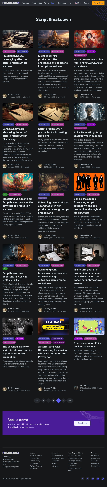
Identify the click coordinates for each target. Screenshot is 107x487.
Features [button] (26, 3)
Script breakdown (9, 52)
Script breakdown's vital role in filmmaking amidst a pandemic (88, 64)
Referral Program (57, 455)
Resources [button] (63, 3)
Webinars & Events (58, 458)
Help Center (95, 455)
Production (91, 52)
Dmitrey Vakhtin (14, 96)
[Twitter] (82, 478)
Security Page (95, 466)
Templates (55, 461)
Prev (37, 400)
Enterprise (55, 466)
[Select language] (78, 3)
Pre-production (22, 52)
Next (69, 400)
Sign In (86, 3)
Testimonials (37, 3)
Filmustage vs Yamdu (75, 458)
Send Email (94, 461)
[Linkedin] (97, 478)
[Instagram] (92, 478)
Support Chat (95, 458)
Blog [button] (53, 3)
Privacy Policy (35, 458)
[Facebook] (87, 478)
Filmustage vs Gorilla (74, 461)
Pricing (46, 3)
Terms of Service (36, 455)
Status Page (95, 463)
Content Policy (35, 461)
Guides (54, 463)
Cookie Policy (34, 463)
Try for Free (98, 3)
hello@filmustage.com (11, 467)
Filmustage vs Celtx (74, 455)
